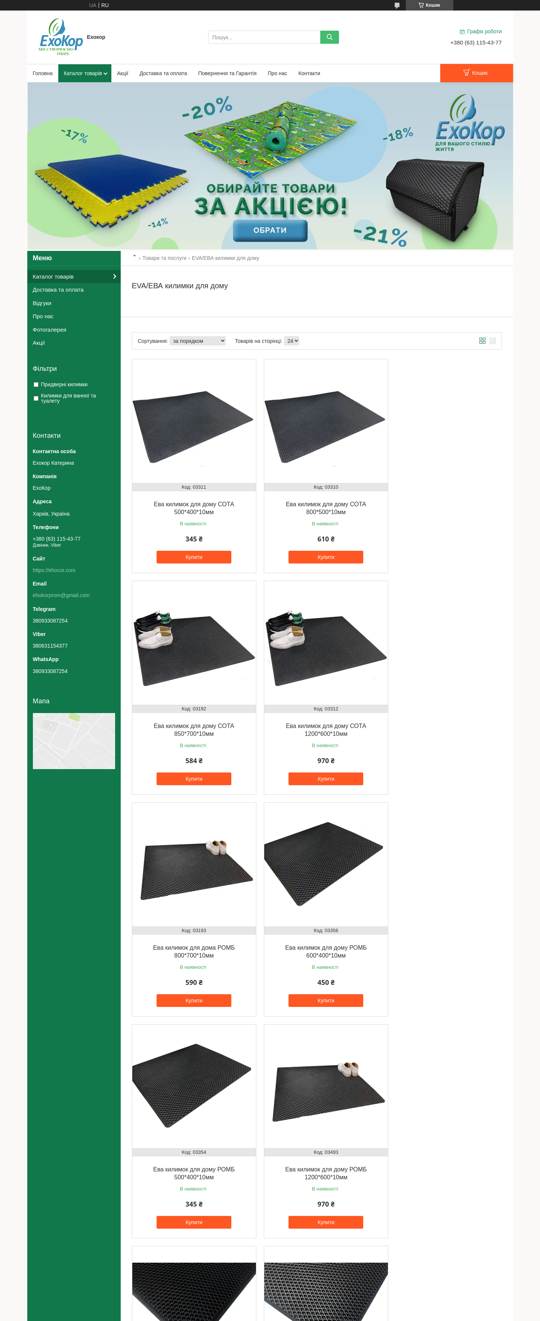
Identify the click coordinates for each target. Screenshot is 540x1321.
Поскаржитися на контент (250, 1314)
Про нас (277, 73)
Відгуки (42, 303)
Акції (122, 73)
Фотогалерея (50, 329)
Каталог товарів (83, 73)
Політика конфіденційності (308, 1314)
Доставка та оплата (163, 73)
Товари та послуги (164, 258)
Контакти (309, 73)
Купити (190, 551)
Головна (43, 73)
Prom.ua (304, 1300)
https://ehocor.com (54, 570)
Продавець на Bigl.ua (270, 1307)
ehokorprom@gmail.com (61, 595)
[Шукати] (329, 37)
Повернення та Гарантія (227, 73)
